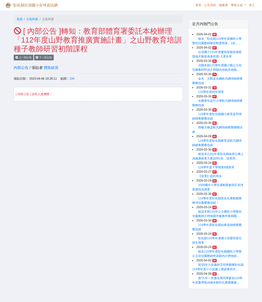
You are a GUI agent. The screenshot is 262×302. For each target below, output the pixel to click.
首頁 (199, 5)
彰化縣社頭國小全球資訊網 (35, 5)
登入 (252, 5)
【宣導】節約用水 (210, 176)
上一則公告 (23, 57)
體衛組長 (51, 68)
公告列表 (32, 19)
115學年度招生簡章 (211, 91)
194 (71, 78)
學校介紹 (237, 5)
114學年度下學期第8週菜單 (216, 167)
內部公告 (21, 68)
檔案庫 (223, 5)
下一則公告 (44, 57)
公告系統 (210, 5)
